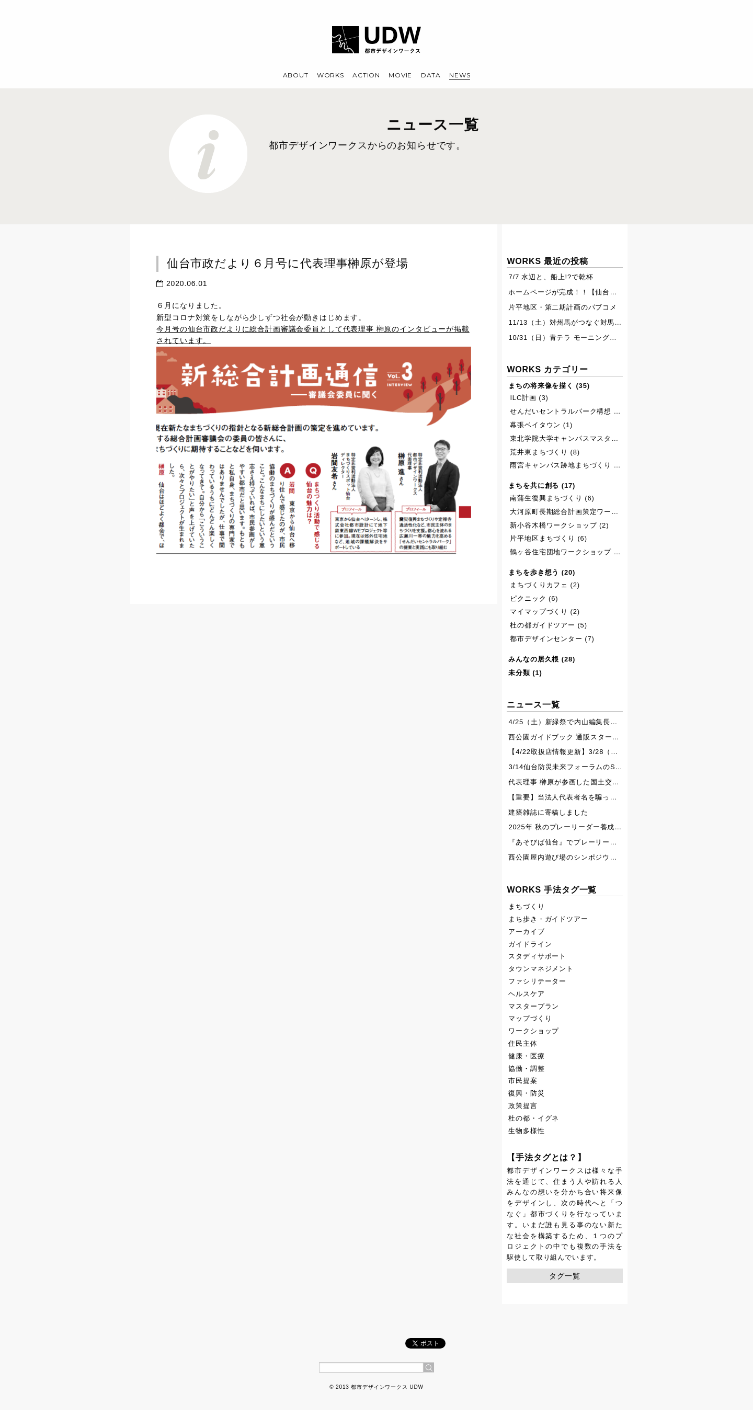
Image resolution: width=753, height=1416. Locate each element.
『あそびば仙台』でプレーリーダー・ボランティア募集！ (602, 842)
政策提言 (522, 1106)
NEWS (459, 75)
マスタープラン (533, 1006)
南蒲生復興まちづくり (546, 498)
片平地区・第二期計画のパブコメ (562, 307)
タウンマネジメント (541, 969)
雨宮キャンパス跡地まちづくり (560, 465)
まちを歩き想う (533, 572)
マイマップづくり (539, 611)
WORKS (330, 75)
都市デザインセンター (546, 639)
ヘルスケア (526, 994)
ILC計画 (523, 398)
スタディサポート (537, 956)
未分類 (519, 673)
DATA (431, 75)
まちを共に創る (533, 485)
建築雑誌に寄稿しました (548, 812)
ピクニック (528, 598)
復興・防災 (526, 1093)
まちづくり (526, 906)
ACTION (366, 75)
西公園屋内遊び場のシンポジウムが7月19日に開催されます (605, 857)
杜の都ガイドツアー (542, 625)
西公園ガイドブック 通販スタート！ (567, 737)
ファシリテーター (537, 981)
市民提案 (522, 1080)
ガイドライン (530, 944)
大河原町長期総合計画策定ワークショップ (578, 512)
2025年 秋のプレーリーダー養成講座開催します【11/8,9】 (604, 827)
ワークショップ (533, 1031)
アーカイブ (526, 931)
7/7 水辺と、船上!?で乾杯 (550, 277)
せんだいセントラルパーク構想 (560, 411)
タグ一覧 (564, 1276)
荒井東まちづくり (539, 452)
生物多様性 (526, 1131)
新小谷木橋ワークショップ (553, 525)
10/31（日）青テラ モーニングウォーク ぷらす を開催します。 (611, 337)
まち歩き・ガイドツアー (548, 919)
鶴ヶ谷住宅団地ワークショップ (560, 552)
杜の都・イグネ (533, 1118)
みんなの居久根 (533, 659)
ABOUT (296, 75)
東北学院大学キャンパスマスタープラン (575, 438)
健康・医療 (526, 1056)
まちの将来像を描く (541, 386)
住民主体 (522, 1043)
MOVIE (400, 75)
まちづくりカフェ (539, 585)
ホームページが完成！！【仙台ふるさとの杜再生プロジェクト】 (613, 292)
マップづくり (530, 1018)
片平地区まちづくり (542, 538)
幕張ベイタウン (535, 425)
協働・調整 (526, 1068)
